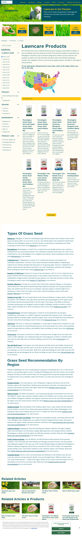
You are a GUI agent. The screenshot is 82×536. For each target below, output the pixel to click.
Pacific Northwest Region (15, 439)
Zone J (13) (6, 80)
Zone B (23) (6, 59)
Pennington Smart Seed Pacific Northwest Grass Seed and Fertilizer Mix (28, 180)
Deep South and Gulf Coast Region (19, 418)
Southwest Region (13, 428)
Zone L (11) (6, 85)
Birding (39, 2)
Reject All (61, 528)
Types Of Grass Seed (24, 233)
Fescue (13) (6, 126)
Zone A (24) (6, 56)
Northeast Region (13, 383)
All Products (12, 40)
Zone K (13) (6, 82)
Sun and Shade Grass (14, 345)
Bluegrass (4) (6, 121)
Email (53, 2)
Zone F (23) (6, 69)
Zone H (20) (6, 75)
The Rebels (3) (7, 150)
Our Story (61, 2)
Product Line (8, 136)
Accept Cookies (61, 532)
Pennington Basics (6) (9, 142)
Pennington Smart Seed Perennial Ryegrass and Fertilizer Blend (73, 124)
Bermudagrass (12, 249)
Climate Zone (8, 53)
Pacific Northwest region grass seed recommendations (28, 451)
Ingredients (7, 118)
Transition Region (13, 455)
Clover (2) (5, 124)
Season (5, 104)
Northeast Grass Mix (14, 297)
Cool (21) (5, 108)
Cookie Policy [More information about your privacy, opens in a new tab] (34, 528)
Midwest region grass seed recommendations (57, 401)
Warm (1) (5, 111)
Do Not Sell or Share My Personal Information (61, 524)
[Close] (79, 527)
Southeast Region (13, 407)
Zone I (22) (6, 77)
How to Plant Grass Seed (71, 491)
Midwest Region (12, 394)
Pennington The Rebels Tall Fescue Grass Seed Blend (50, 517)
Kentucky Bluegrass (14, 284)
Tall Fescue (11, 323)
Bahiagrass (11, 238)
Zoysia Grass (11, 334)
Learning (46, 2)
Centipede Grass (12, 260)
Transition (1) (6, 113)
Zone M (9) (6, 88)
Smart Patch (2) (7, 145)
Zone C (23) (6, 62)
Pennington (4, 40)
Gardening (31, 2)
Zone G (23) (6, 72)
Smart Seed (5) (7, 147)
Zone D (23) (6, 64)
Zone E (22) (6, 67)
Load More (51, 215)
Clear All (5, 49)
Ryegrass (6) (6, 132)
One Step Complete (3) (9, 139)
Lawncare (22, 2)
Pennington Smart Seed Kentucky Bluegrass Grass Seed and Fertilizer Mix (57, 126)
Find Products (22, 31)
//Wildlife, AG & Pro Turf (74, 2)
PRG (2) (5, 129)
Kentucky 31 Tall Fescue (15, 273)
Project (5, 92)
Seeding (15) (6, 100)
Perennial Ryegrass (13, 313)
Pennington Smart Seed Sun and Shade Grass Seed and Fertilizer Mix (71, 517)
